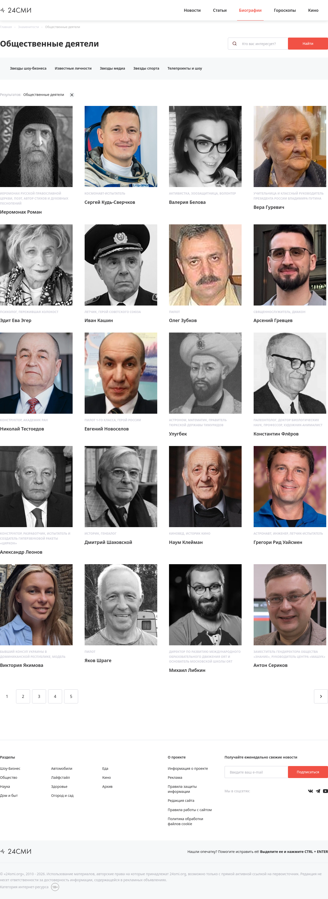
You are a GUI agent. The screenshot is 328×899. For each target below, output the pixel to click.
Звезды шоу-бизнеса (28, 68)
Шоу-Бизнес (10, 768)
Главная (6, 27)
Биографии (250, 10)
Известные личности (73, 68)
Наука (5, 786)
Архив (107, 786)
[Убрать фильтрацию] (72, 95)
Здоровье (59, 786)
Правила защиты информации (182, 789)
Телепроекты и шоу (185, 68)
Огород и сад (62, 795)
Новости (192, 10)
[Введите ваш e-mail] (257, 772)
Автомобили (61, 768)
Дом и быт (9, 795)
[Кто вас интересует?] (258, 44)
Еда (105, 768)
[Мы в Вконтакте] (310, 791)
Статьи (220, 10)
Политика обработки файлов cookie (185, 821)
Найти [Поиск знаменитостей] (308, 43)
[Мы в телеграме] (317, 791)
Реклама (175, 777)
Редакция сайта (181, 800)
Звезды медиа (112, 68)
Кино (313, 10)
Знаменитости (28, 27)
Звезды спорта (146, 68)
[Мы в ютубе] (325, 791)
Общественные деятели (62, 27)
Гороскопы (285, 10)
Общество (8, 777)
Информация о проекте (188, 768)
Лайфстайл (60, 777)
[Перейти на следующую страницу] (321, 696)
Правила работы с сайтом (190, 809)
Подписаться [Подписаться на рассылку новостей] (308, 772)
